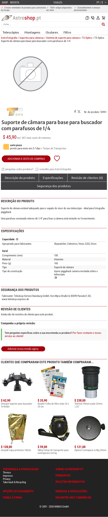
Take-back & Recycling (14, 482)
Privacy (6, 479)
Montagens (32, 32)
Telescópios (11, 32)
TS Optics (87, 37)
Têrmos (7, 472)
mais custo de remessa (38, 137)
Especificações (53, 177)
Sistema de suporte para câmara (63, 37)
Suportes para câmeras (31, 37)
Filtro (67, 32)
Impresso (8, 475)
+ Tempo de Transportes (53, 148)
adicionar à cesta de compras (26, 158)
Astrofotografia (9, 37)
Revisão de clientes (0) (87, 177)
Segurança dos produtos (54, 186)
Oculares (52, 32)
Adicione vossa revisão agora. (23, 348)
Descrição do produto (20, 177)
